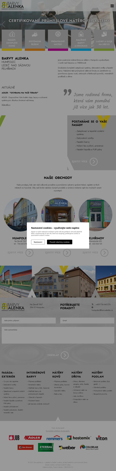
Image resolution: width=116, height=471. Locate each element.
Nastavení (38, 242)
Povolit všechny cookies (60, 242)
